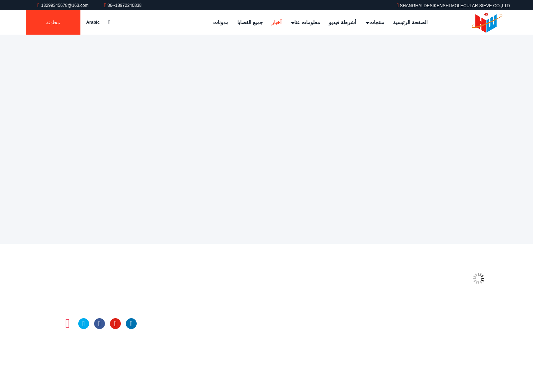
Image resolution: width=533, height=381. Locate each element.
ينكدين (131, 323)
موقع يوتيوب (115, 323)
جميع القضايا (250, 22)
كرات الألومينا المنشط (235, 336)
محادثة (53, 22)
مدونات (221, 22)
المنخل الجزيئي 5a (238, 295)
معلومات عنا (305, 22)
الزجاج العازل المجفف (235, 350)
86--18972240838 (123, 5)
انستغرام (67, 323)
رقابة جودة (354, 309)
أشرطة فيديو (342, 22)
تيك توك (52, 323)
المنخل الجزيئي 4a (238, 281)
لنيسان (251, 322)
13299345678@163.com (64, 5)
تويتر (83, 323)
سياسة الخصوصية (347, 350)
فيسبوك (99, 323)
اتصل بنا (357, 322)
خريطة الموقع (351, 336)
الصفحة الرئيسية (410, 22)
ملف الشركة (352, 281)
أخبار (277, 22)
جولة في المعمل (348, 295)
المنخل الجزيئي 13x (237, 309)
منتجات (375, 22)
